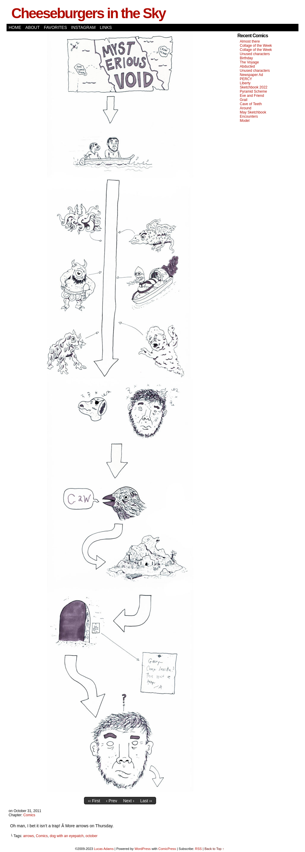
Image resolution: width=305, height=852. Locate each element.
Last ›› (146, 800)
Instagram (83, 27)
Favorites (55, 27)
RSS (198, 849)
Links (106, 27)
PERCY (246, 79)
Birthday (246, 58)
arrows (28, 836)
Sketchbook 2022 (253, 87)
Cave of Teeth (251, 104)
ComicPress (167, 849)
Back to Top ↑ (214, 849)
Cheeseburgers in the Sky (88, 13)
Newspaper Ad (251, 75)
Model (245, 121)
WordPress (143, 849)
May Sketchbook (253, 112)
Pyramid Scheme (253, 91)
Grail (243, 100)
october (91, 836)
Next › (128, 800)
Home (15, 27)
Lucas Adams (103, 849)
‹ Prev (111, 800)
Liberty (245, 83)
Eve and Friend (252, 96)
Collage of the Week (256, 45)
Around (245, 108)
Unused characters (255, 54)
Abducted (247, 66)
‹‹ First (94, 800)
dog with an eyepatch (66, 836)
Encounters (249, 116)
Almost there (250, 41)
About (32, 27)
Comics (29, 815)
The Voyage (249, 62)
